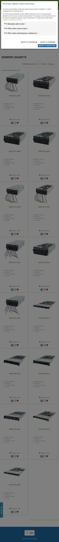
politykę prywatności (16, 20)
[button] (14, 24)
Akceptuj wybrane (47, 42)
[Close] (55, 3)
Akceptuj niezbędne (29, 42)
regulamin (6, 20)
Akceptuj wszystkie (47, 46)
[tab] (29, 24)
